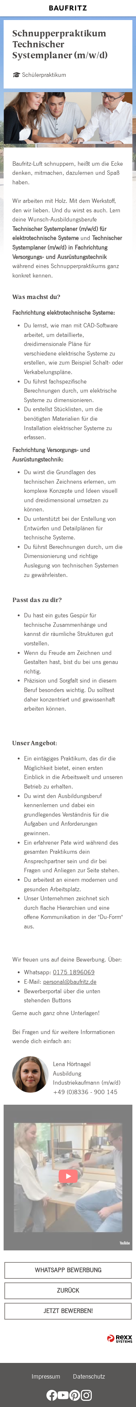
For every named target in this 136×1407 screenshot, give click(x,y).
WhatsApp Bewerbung (68, 1270)
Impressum (46, 1376)
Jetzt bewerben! (68, 1311)
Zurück (68, 1290)
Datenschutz (89, 1376)
